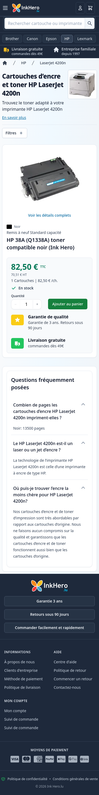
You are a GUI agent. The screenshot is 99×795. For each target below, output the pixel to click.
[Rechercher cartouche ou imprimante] (90, 23)
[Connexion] (80, 8)
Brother (12, 38)
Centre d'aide (65, 661)
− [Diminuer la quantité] (16, 304)
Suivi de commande (21, 719)
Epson (51, 38)
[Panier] (90, 8)
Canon (32, 38)
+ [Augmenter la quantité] (37, 304)
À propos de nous (19, 661)
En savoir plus (14, 117)
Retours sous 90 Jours (49, 614)
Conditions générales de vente (75, 779)
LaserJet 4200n (53, 62)
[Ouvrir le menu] (5, 8)
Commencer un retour (73, 678)
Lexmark (84, 38)
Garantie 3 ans (49, 601)
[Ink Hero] (26, 8)
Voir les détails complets (49, 215)
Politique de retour (70, 670)
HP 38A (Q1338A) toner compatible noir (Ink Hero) (40, 243)
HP (66, 38)
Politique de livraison (22, 687)
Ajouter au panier (69, 305)
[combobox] (49, 23)
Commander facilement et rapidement (49, 627)
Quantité (18, 296)
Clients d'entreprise (21, 670)
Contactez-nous (67, 687)
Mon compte (15, 710)
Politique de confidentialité (27, 779)
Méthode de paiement (23, 678)
